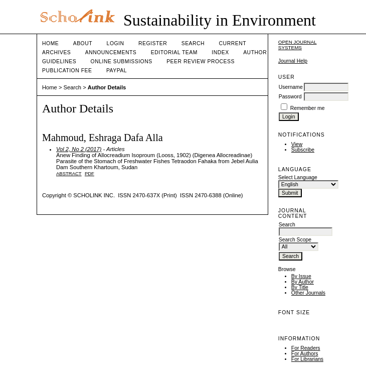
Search (193, 43)
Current (232, 43)
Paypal (116, 70)
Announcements (111, 52)
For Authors (304, 353)
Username (291, 87)
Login (115, 43)
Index (220, 52)
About (82, 43)
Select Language (297, 177)
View (296, 144)
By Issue (301, 276)
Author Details (107, 87)
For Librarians (307, 359)
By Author (302, 282)
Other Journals (308, 293)
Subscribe (302, 150)
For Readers (305, 348)
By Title (299, 287)
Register (152, 43)
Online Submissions (121, 61)
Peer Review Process (200, 61)
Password (290, 96)
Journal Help (292, 61)
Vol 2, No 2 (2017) (78, 149)
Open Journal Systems (297, 44)
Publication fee (67, 70)
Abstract (69, 173)
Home (50, 43)
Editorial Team (174, 52)
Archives (56, 52)
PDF (89, 173)
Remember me (307, 108)
